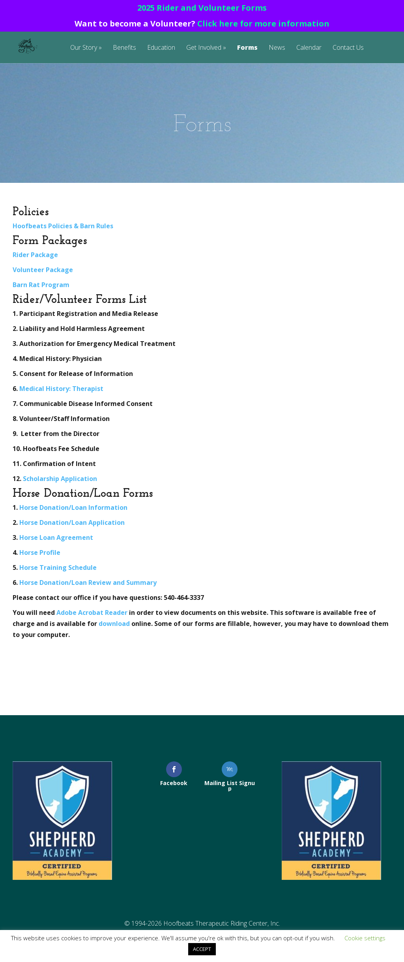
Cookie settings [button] (364, 938)
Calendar (309, 48)
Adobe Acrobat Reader (91, 612)
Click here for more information (263, 23)
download (115, 623)
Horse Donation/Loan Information (73, 507)
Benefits (124, 48)
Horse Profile (39, 552)
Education (161, 48)
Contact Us (348, 48)
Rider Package (35, 254)
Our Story (83, 48)
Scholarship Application (60, 478)
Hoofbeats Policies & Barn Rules (63, 226)
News (277, 48)
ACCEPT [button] (202, 949)
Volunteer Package (43, 269)
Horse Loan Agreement (56, 537)
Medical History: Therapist (61, 388)
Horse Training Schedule (58, 567)
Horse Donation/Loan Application (72, 522)
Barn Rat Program (41, 284)
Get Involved (203, 48)
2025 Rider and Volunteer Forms (202, 7)
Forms (247, 48)
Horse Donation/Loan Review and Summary (88, 582)
